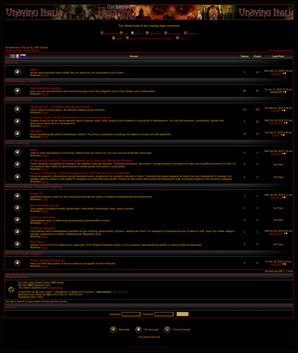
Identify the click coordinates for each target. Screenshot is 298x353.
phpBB (142, 347)
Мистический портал (44, 205)
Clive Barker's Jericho (23, 81)
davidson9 (276, 264)
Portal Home (109, 33)
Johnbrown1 (56, 287)
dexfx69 (276, 135)
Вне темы (37, 241)
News (33, 69)
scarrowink (275, 73)
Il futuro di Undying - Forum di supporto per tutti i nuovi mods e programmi (80, 173)
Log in (181, 38)
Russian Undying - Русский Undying (34, 186)
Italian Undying (17, 143)
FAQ (124, 33)
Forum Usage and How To (47, 260)
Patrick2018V (276, 123)
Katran (44, 75)
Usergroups (172, 33)
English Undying (18, 100)
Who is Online (17, 277)
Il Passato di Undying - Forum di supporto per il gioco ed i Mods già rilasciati (81, 160)
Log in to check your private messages (149, 38)
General (12, 62)
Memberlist (154, 33)
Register (190, 33)
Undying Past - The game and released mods (60, 106)
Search (137, 33)
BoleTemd (276, 153)
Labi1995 (276, 110)
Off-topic (36, 131)
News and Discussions (45, 88)
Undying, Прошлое (43, 217)
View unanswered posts (281, 50)
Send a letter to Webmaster (149, 337)
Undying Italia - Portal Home (22, 50)
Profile (117, 38)
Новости (36, 193)
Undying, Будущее (42, 228)
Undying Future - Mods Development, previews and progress (70, 117)
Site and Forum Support (24, 253)
